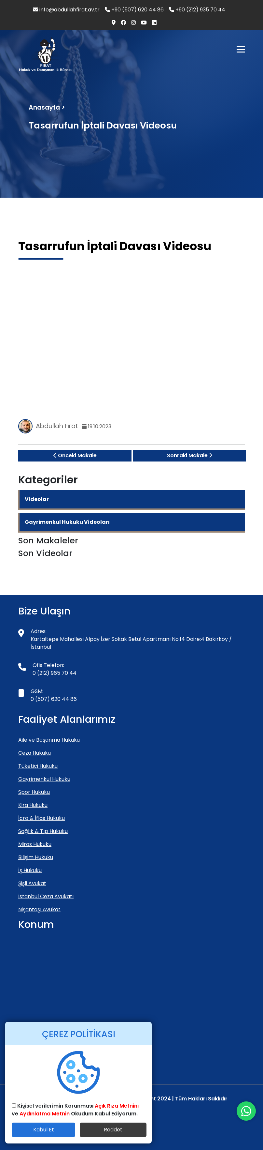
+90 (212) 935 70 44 (197, 9)
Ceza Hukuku (34, 753)
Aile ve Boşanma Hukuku (49, 740)
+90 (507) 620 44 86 (134, 9)
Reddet (113, 1129)
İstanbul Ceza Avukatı (46, 896)
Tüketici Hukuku (38, 766)
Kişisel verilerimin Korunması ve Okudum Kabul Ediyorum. (75, 1109)
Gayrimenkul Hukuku (44, 779)
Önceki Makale (75, 455)
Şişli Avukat (32, 883)
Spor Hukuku (34, 792)
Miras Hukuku (34, 844)
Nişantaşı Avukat (39, 909)
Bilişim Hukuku (35, 857)
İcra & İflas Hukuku (41, 818)
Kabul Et (43, 1129)
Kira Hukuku (33, 805)
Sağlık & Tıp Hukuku (43, 831)
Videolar (37, 499)
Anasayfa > (47, 107)
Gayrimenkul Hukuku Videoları (67, 522)
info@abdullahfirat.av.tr (66, 9)
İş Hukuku (30, 870)
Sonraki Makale (189, 455)
